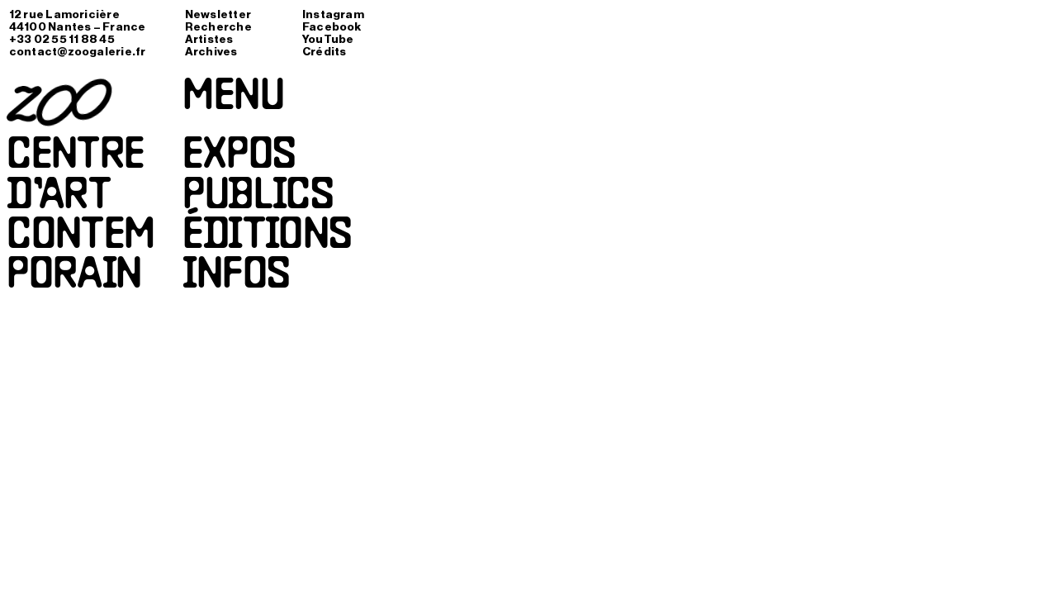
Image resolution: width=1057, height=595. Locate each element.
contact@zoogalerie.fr (77, 52)
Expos (238, 157)
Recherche (218, 27)
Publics (257, 197)
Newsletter (218, 15)
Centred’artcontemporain (81, 217)
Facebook (332, 27)
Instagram (333, 15)
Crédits (324, 52)
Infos (235, 277)
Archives (211, 52)
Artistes (209, 39)
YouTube (328, 39)
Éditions (267, 237)
